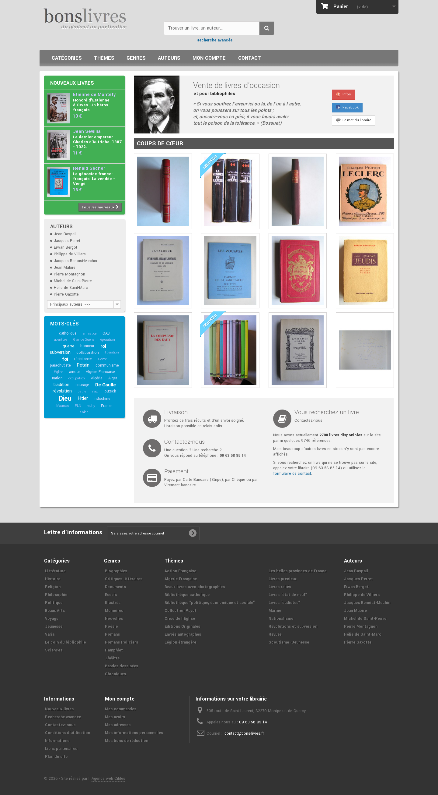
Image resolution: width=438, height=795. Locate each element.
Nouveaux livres (72, 83)
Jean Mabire (64, 267)
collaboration (87, 352)
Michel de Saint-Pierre (73, 281)
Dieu (65, 398)
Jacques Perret (67, 240)
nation (57, 378)
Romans (112, 634)
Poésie (111, 626)
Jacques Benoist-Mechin (75, 261)
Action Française (180, 571)
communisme (107, 365)
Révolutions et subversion (293, 626)
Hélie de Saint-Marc (71, 287)
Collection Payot (180, 610)
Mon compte (209, 58)
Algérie (97, 378)
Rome (102, 359)
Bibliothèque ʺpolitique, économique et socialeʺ (210, 602)
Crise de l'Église (180, 618)
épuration (107, 339)
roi (103, 346)
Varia (49, 634)
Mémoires (114, 610)
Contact (249, 58)
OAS (106, 333)
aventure (60, 339)
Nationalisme (281, 618)
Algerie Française (181, 579)
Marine (275, 610)
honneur (87, 346)
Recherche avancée (214, 40)
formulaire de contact (292, 473)
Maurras (62, 405)
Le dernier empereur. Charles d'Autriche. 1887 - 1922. (97, 142)
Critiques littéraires (123, 579)
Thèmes (104, 58)
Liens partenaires (61, 748)
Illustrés (112, 602)
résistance (83, 359)
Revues (275, 634)
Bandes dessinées (121, 666)
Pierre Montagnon (69, 274)
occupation (76, 378)
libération (112, 352)
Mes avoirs (115, 717)
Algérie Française (100, 371)
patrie (82, 391)
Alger (112, 378)
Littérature (55, 571)
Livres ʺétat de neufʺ (288, 595)
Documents (115, 587)
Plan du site (56, 756)
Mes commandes (120, 709)
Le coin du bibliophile (65, 642)
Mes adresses (117, 725)
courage (82, 385)
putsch (110, 391)
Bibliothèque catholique (187, 595)
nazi (95, 391)
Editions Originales (182, 626)
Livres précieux (283, 579)
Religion (53, 587)
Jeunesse (53, 626)
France (107, 406)
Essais (111, 595)
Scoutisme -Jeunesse (289, 642)
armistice (89, 333)
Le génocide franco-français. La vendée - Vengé (94, 178)
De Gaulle (105, 385)
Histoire (52, 579)
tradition (61, 385)
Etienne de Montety (94, 94)
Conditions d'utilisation (67, 733)
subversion (60, 352)
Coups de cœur (160, 143)
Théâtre (112, 658)
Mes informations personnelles (134, 733)
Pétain (83, 365)
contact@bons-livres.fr (244, 733)
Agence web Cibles (108, 778)
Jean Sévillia (87, 131)
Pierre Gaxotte (66, 294)
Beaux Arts (55, 610)
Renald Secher (89, 168)
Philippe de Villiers (70, 254)
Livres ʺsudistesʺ (284, 602)
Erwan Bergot (65, 247)
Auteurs (169, 58)
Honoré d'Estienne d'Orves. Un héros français (91, 105)
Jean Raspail (65, 234)
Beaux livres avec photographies (195, 587)
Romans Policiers (121, 642)
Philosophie (56, 595)
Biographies (116, 571)
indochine (102, 398)
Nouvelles (114, 618)
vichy (91, 405)
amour (74, 371)
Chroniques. (116, 674)
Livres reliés (280, 587)
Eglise (58, 371)
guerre (69, 346)
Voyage (51, 618)
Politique (53, 602)
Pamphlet (114, 650)
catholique (68, 333)
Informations (57, 741)
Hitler (83, 398)
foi (65, 359)
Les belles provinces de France (297, 571)
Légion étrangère (180, 642)
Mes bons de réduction (126, 741)
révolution (62, 391)
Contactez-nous (60, 725)
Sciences (53, 650)
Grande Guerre (83, 339)
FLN (78, 405)
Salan (84, 412)
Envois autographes (183, 634)
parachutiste (60, 365)
